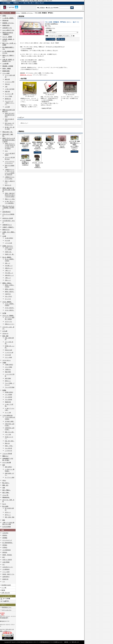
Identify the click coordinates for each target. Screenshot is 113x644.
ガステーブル (8, 321)
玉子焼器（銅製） (9, 421)
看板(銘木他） (6, 497)
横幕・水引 (5, 485)
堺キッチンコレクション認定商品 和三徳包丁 (8, 207)
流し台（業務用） (7, 257)
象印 (3, 557)
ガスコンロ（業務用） (8, 315)
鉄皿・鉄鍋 (5, 336)
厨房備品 (4, 545)
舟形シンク (8, 280)
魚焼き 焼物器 (6, 68)
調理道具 (4, 552)
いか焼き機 (5, 63)
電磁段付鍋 (8, 402)
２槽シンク (8, 270)
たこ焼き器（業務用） (8, 18)
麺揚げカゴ (5, 456)
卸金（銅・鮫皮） (9, 441)
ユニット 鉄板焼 (7, 36)
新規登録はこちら (6, 607)
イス (3, 581)
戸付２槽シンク (9, 273)
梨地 (3, 520)
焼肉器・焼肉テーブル (8, 574)
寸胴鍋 (4, 362)
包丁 (3, 564)
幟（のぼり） (5, 483)
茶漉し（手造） (9, 446)
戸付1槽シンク (9, 265)
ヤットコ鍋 (8, 412)
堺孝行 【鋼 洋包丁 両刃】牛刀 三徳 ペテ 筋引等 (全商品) (10, 195)
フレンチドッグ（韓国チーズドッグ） (9, 103)
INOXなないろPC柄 (7, 218)
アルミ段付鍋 (8, 399)
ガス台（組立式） (9, 307)
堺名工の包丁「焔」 (7, 132)
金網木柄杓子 (5, 576)
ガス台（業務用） (7, 302)
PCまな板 (7, 240)
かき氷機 (7, 107)
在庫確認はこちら (50, 28)
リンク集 (3, 587)
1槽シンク (7, 263)
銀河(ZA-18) (8, 185)
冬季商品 (4, 547)
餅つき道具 (5, 506)
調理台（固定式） (9, 291)
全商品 (4, 15)
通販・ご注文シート (5, 631)
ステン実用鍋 (8, 394)
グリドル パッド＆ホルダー (37, 164)
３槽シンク (8, 278)
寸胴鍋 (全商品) (9, 364)
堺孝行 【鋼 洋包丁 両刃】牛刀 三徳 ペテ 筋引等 (8, 189)
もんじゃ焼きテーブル (8, 30)
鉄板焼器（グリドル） (8, 23)
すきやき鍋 (8, 355)
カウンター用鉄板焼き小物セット (25, 162)
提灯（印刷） (5, 492)
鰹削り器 (7, 443)
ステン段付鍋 (8, 397)
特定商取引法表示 (6, 585)
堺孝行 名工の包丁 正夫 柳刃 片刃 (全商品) (10, 115)
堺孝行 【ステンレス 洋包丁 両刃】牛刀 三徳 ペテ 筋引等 (8, 140)
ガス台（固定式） (9, 310)
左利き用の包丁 (6, 211)
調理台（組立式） (9, 289)
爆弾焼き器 (8, 98)
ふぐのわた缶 (8, 450)
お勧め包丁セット (7, 224)
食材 (3, 465)
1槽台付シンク (9, 268)
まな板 (4, 236)
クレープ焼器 (8, 96)
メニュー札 (5, 495)
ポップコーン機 (9, 94)
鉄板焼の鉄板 (5, 71)
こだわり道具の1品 (7, 415)
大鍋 (6, 86)
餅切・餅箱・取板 (9, 517)
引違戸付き (8, 294)
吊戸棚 (4, 313)
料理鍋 (4, 390)
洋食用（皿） (8, 252)
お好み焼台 (5, 533)
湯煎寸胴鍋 (8, 378)
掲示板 (3, 590)
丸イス (4, 504)
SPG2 (6, 151)
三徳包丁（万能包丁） (8, 227)
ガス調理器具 (5, 569)
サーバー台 (8, 299)
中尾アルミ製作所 (7, 559)
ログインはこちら (6, 610)
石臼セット (8, 512)
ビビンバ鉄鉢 (8, 357)
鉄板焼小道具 (5, 25)
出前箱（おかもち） (7, 246)
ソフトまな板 (8, 243)
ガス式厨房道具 (6, 550)
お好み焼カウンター (7, 567)
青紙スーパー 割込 (10, 199)
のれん (4, 480)
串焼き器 (7, 84)
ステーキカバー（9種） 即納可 (50, 144)
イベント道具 (5, 73)
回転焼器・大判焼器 (7, 66)
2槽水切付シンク (9, 275)
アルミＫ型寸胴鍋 (9, 387)
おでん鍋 (4, 331)
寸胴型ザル (8, 369)
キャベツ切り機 (6, 462)
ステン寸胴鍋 (8, 367)
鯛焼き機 (7, 79)
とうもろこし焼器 (9, 81)
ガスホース (5, 333)
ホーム (18, 13)
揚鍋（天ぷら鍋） (9, 432)
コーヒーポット (6, 360)
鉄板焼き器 (5, 579)
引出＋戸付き (8, 296)
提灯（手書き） (6, 490)
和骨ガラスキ (5, 229)
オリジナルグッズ (7, 540)
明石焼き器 (5, 20)
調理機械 (4, 537)
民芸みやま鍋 (8, 350)
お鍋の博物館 (5, 562)
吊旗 (3, 487)
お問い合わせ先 (5, 592)
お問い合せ (50, 7)
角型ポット (8, 381)
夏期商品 (4, 535)
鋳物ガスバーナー (9, 324)
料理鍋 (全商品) (9, 392)
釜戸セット (8, 514)
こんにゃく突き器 (7, 453)
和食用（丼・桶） (9, 254)
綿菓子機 (7, 91)
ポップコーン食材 (9, 477)
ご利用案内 (42, 7)
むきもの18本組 (6, 526)
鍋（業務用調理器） (7, 542)
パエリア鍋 (8, 434)
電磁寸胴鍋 (8, 372)
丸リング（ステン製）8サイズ (62, 144)
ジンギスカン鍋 (9, 352)
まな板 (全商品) (9, 238)
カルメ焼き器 (8, 448)
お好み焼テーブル (7, 28)
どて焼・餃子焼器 (9, 89)
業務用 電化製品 (7, 555)
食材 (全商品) (8, 467)
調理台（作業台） (7, 283)
